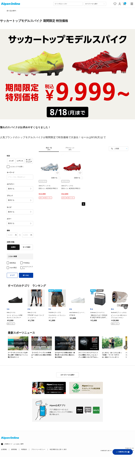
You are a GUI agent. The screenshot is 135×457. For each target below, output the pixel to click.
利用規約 (24, 449)
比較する (54, 178)
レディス (20, 161)
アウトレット (70, 148)
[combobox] (68, 4)
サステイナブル (28, 267)
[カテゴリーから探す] (95, 4)
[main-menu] (132, 4)
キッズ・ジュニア (29, 161)
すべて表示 (26, 247)
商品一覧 (49, 148)
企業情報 (4, 449)
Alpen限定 (13, 267)
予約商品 (26, 263)
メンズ (11, 161)
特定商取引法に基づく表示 (58, 449)
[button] (126, 307)
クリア (12, 275)
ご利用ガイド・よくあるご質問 (13, 444)
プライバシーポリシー (38, 449)
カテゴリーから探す (67, 375)
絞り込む (26, 275)
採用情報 (14, 449)
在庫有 (13, 247)
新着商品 (13, 263)
